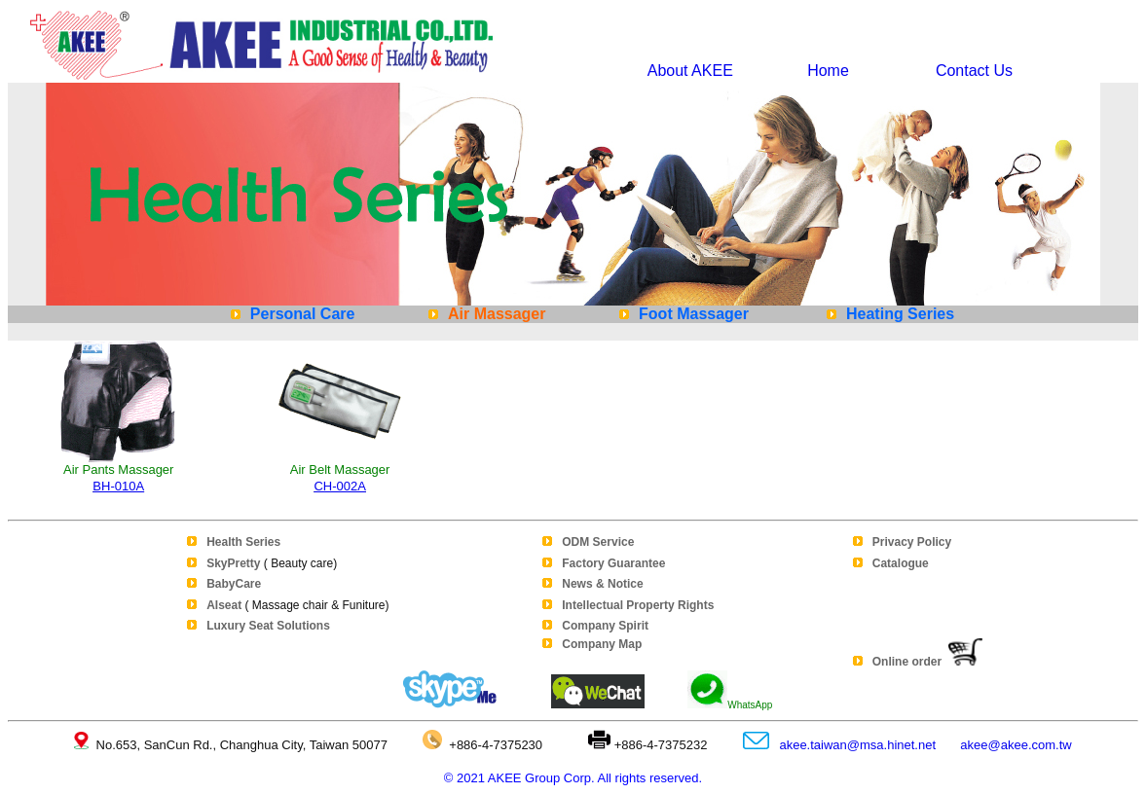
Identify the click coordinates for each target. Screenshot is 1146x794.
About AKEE (690, 70)
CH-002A (339, 486)
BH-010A (118, 486)
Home (828, 70)
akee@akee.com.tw (1015, 745)
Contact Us (970, 70)
